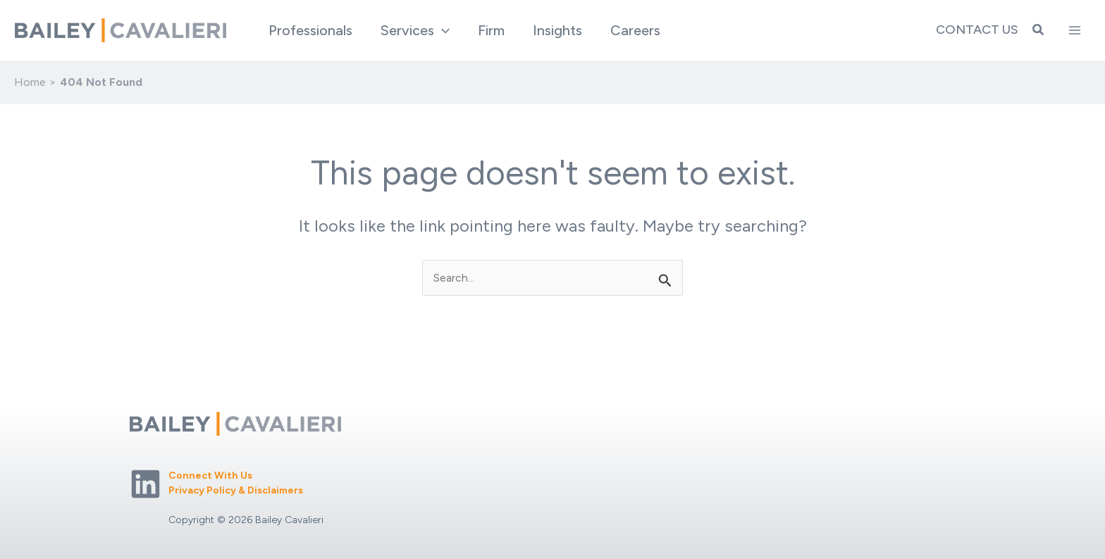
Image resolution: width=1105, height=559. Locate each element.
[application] (442, 30)
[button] (415, 30)
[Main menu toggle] (1074, 30)
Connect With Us (210, 476)
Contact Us (977, 29)
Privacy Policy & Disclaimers (235, 490)
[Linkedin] (145, 484)
